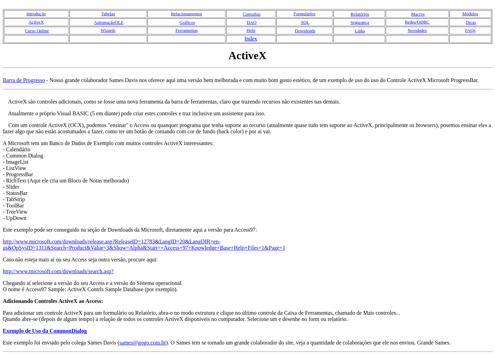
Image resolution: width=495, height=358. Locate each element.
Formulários (305, 13)
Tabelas (108, 13)
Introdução (36, 13)
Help (250, 30)
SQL (305, 22)
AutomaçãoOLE (109, 22)
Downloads (305, 30)
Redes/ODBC (417, 22)
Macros (418, 14)
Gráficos (187, 22)
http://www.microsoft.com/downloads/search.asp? (58, 271)
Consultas (251, 14)
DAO (251, 22)
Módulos (470, 13)
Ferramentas (187, 30)
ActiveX (36, 22)
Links (360, 30)
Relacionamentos (186, 13)
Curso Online (37, 30)
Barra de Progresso (24, 80)
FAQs (470, 30)
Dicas (471, 22)
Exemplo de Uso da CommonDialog (45, 331)
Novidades (417, 30)
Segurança (359, 22)
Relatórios (360, 14)
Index (251, 39)
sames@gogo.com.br (142, 343)
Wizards (108, 30)
